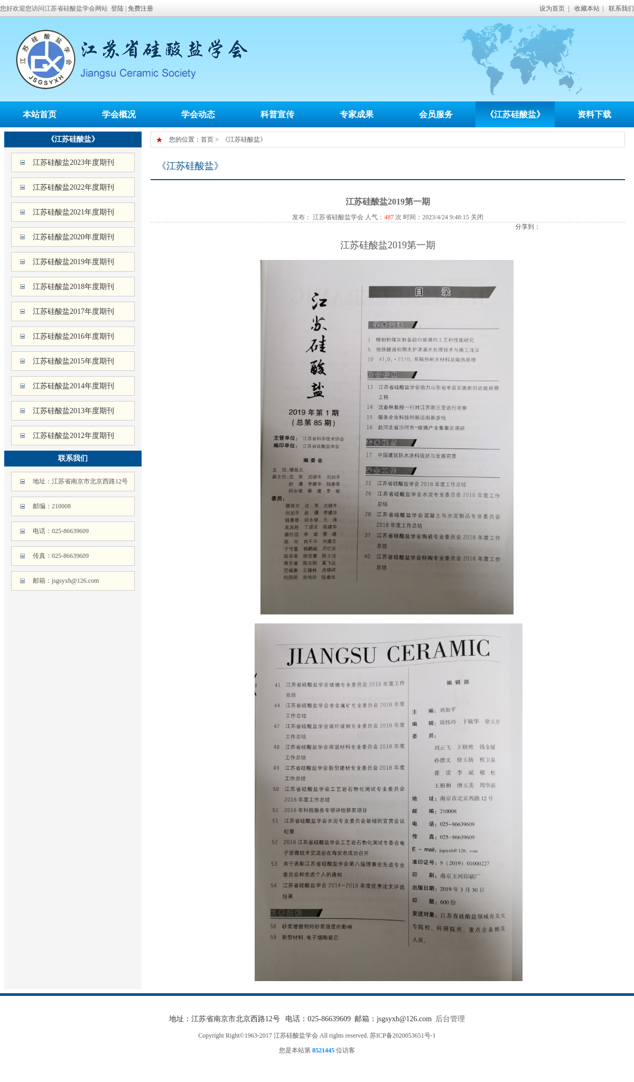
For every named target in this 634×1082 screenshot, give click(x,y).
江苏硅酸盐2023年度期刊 (73, 162)
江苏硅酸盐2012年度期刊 (73, 436)
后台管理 (450, 1019)
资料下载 (594, 114)
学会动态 (198, 114)
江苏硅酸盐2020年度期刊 (73, 237)
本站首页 (40, 114)
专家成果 (357, 114)
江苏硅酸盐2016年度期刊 (73, 336)
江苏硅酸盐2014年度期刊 (73, 386)
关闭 (477, 217)
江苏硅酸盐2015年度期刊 (73, 361)
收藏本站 (587, 8)
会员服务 (436, 114)
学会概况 (119, 114)
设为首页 (552, 8)
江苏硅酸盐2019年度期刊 (73, 262)
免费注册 (140, 8)
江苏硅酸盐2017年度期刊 (73, 311)
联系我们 (621, 8)
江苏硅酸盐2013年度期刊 (73, 411)
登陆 (117, 8)
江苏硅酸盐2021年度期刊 (73, 212)
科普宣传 (277, 114)
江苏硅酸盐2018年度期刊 (73, 287)
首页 (207, 139)
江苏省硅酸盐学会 (337, 217)
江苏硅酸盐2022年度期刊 (73, 187)
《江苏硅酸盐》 (515, 114)
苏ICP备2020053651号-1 (403, 1035)
